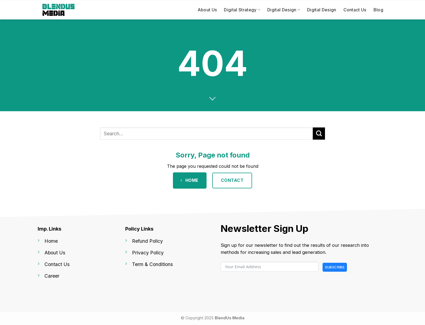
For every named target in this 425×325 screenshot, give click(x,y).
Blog (378, 9)
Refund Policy (147, 241)
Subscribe (335, 267)
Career (51, 276)
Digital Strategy (242, 9)
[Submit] (319, 133)
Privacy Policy (148, 252)
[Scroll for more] (212, 99)
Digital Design (283, 9)
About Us (207, 9)
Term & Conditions (152, 264)
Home (51, 241)
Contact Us (354, 9)
